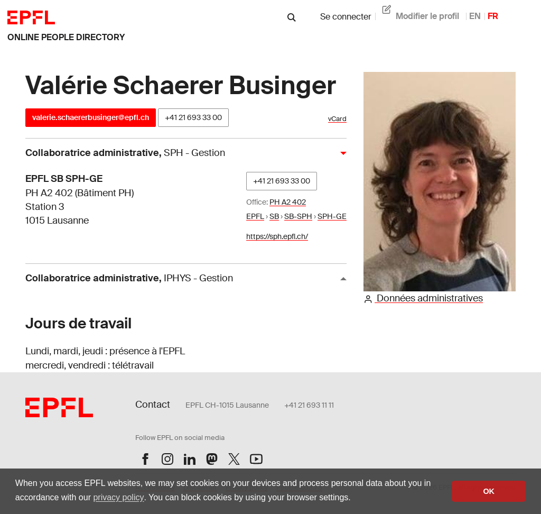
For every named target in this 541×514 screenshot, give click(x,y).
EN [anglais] (475, 16)
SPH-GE (332, 216)
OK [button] (489, 491)
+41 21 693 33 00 (193, 117)
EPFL (255, 216)
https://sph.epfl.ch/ (277, 236)
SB (274, 216)
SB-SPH (298, 216)
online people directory (66, 37)
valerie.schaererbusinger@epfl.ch (90, 117)
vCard (337, 118)
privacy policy (118, 497)
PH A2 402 (287, 202)
